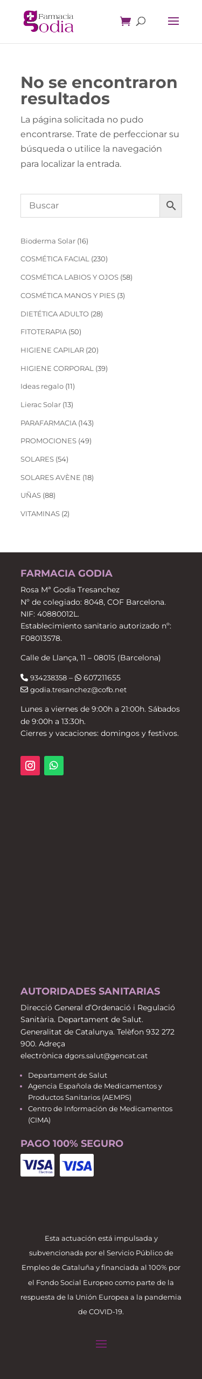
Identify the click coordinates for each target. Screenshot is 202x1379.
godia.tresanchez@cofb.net (78, 689)
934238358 (48, 677)
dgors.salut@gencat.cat (106, 1055)
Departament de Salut (67, 1075)
